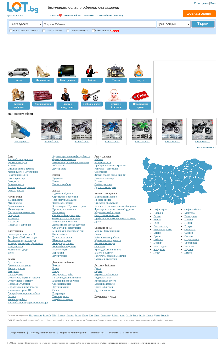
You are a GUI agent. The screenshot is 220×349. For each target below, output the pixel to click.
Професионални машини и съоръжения (115, 218)
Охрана (12, 296)
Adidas (78, 315)
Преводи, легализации (64, 209)
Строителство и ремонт (20, 280)
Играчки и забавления (106, 274)
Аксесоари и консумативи (21, 187)
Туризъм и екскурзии (106, 258)
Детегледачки (15, 262)
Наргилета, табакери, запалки (110, 255)
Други (11, 252)
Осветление (101, 171)
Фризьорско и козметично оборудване (115, 209)
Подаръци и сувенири (19, 224)
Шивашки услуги (61, 240)
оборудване (111, 193)
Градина (99, 181)
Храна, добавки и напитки (108, 249)
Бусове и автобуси (17, 162)
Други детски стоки (105, 290)
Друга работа (59, 168)
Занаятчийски (59, 234)
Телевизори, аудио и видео (22, 240)
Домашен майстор (104, 178)
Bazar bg (165, 315)
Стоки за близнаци (104, 287)
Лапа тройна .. (21, 141)
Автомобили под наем (63, 246)
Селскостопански (61, 283)
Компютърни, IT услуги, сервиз (69, 206)
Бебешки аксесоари (105, 283)
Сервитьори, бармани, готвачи (24, 277)
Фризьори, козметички (64, 159)
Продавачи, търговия (19, 283)
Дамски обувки (16, 206)
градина (106, 156)
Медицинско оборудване (107, 212)
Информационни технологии (23, 287)
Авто (10, 156)
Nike (54, 315)
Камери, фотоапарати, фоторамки (25, 243)
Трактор (62, 315)
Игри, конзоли (15, 246)
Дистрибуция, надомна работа (24, 293)
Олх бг (129, 315)
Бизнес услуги (59, 249)
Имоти (56, 174)
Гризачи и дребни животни (66, 277)
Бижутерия (13, 215)
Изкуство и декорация (106, 168)
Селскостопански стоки (107, 215)
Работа (12, 258)
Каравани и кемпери (18, 174)
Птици (55, 271)
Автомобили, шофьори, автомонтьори (28, 302)
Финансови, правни (62, 202)
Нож (91, 315)
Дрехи (98, 268)
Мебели (99, 159)
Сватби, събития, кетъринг (66, 215)
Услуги (56, 190)
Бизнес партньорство (106, 196)
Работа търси (59, 165)
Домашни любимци (63, 262)
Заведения (13, 271)
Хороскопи (58, 252)
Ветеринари (58, 293)
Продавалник (35, 315)
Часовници (13, 218)
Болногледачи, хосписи (64, 221)
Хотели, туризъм (17, 268)
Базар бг (47, 315)
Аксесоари (13, 221)
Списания (100, 246)
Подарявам (101, 296)
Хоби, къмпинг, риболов (107, 237)
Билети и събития (104, 252)
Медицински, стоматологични (68, 230)
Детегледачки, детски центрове (68, 224)
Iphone (115, 315)
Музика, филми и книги (107, 230)
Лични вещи (15, 196)
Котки (55, 268)
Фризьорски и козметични (66, 218)
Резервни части (16, 184)
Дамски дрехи (15, 199)
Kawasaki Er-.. (52, 141)
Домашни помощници (19, 265)
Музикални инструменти (108, 240)
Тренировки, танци (62, 237)
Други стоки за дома (105, 187)
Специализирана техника (21, 168)
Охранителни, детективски (66, 227)
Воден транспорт (17, 178)
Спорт (98, 234)
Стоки (55, 290)
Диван (157, 315)
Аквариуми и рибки (62, 274)
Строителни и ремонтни (65, 196)
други (113, 296)
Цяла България (15, 15)
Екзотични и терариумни (65, 280)
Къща (85, 315)
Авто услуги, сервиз (62, 243)
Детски (99, 265)
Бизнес (98, 193)
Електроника (15, 230)
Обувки (98, 271)
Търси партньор (60, 296)
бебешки (110, 265)
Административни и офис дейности (71, 156)
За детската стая (103, 277)
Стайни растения (103, 184)
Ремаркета (13, 181)
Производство (15, 274)
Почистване (58, 212)
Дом (97, 156)
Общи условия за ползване (114, 343)
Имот (96, 315)
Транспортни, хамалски (64, 199)
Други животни (60, 287)
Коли (122, 315)
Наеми (55, 181)
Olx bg (142, 315)
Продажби (57, 178)
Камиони (12, 165)
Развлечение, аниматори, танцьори (70, 162)
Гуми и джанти (16, 190)
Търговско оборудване (106, 202)
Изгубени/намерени (62, 299)
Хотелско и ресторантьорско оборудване (116, 206)
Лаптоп (70, 315)
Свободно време (104, 227)
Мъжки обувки (16, 209)
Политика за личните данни (143, 343)
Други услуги (59, 255)
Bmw (135, 315)
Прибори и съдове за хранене (110, 165)
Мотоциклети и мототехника (23, 171)
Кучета (56, 265)
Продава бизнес (103, 199)
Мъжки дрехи (15, 202)
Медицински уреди (18, 249)
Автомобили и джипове (20, 159)
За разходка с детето (105, 280)
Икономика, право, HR (20, 290)
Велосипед (106, 315)
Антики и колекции (105, 243)
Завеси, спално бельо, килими (110, 174)
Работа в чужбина (17, 299)
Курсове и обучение (62, 193)
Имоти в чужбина (61, 184)
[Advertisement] (111, 47)
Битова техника (103, 162)
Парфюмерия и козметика (21, 212)
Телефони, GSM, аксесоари (22, 237)
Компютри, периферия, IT (21, 234)
